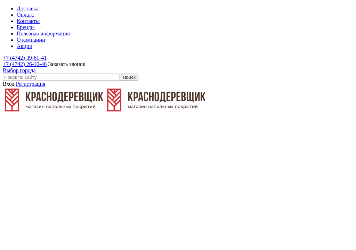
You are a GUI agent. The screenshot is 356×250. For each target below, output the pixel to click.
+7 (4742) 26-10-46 (25, 64)
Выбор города (19, 70)
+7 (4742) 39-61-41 (25, 58)
